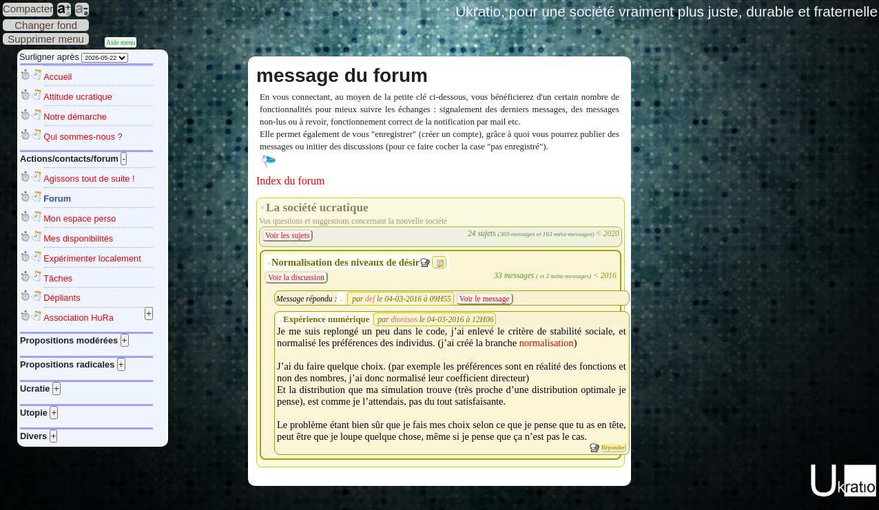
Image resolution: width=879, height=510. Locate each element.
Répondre (613, 447)
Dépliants (61, 298)
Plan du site (439, 504)
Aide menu (120, 42)
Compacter (28, 8)
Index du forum (290, 181)
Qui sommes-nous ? (83, 136)
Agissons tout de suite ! (88, 178)
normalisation (546, 342)
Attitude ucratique (77, 97)
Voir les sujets (287, 235)
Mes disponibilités (78, 238)
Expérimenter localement (92, 258)
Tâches (57, 278)
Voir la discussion (296, 277)
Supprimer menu (46, 39)
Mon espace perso (79, 218)
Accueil (57, 77)
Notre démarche (75, 116)
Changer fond (45, 25)
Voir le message (484, 299)
